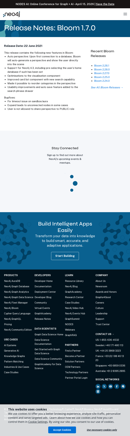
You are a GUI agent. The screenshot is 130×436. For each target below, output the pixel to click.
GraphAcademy (43, 313)
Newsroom (101, 286)
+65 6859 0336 (116, 365)
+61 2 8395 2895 (115, 371)
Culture (99, 308)
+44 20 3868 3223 (110, 350)
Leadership (101, 313)
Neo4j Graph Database (16, 286)
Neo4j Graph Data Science (18, 297)
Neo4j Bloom (11, 308)
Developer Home (44, 281)
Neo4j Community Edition (18, 329)
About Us (100, 281)
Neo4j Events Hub (75, 313)
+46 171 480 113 (114, 345)
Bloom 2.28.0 (102, 69)
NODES (69, 324)
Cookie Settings (38, 422)
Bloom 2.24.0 (102, 80)
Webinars (70, 329)
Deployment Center (45, 291)
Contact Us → (104, 334)
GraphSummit (72, 319)
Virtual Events (42, 308)
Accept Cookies (62, 429)
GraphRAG (71, 335)
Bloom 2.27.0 (101, 73)
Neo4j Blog (71, 286)
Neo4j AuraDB (12, 281)
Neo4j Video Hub (74, 308)
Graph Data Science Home (49, 334)
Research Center (74, 297)
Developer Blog (43, 297)
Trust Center (102, 324)
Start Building (65, 256)
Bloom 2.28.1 (101, 65)
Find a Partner (73, 350)
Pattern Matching (14, 361)
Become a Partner (75, 356)
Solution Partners (74, 361)
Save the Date (105, 4)
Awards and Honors (106, 291)
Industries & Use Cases (16, 367)
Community (41, 302)
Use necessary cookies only (102, 429)
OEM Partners (72, 367)
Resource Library (74, 281)
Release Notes (43, 319)
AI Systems (10, 345)
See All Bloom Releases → (107, 87)
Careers (99, 302)
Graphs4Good (103, 297)
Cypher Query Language (17, 313)
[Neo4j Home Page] (11, 14)
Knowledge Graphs (14, 356)
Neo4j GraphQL (12, 319)
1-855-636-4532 (109, 340)
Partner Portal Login (76, 377)
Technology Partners (76, 372)
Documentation (43, 286)
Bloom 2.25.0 (102, 77)
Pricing (8, 324)
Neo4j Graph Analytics (16, 291)
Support (99, 319)
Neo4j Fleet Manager (16, 302)
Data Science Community (48, 358)
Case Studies (11, 372)
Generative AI (11, 350)
